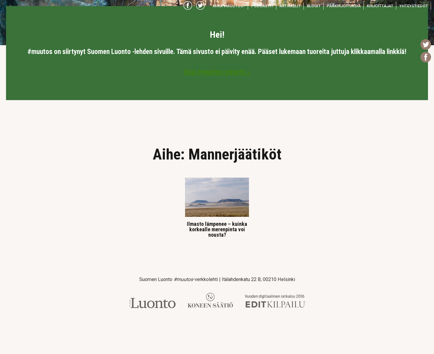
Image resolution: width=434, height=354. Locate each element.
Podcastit (262, 6)
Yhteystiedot (413, 6)
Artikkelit (290, 6)
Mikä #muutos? (229, 6)
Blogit (314, 6)
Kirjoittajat (380, 6)
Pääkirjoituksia (344, 6)
